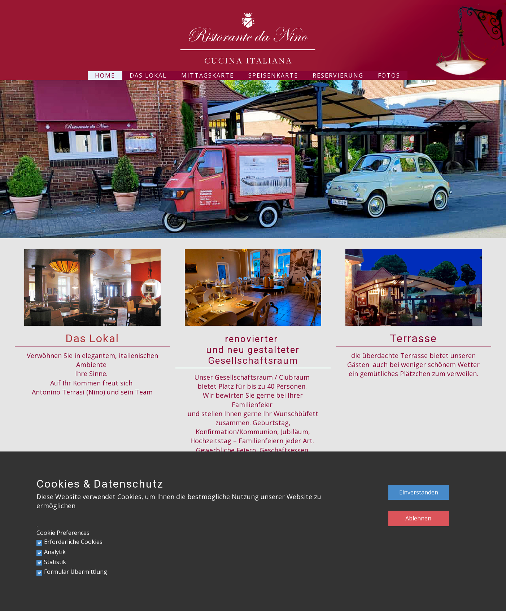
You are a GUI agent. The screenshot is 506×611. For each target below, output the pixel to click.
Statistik (55, 562)
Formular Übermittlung (75, 572)
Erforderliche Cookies (73, 542)
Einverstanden (418, 492)
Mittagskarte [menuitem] (207, 75)
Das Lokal (92, 338)
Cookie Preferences (63, 533)
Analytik (55, 552)
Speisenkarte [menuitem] (273, 75)
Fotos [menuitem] (389, 75)
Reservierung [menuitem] (338, 75)
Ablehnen (418, 518)
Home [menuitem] (105, 75)
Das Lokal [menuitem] (148, 75)
